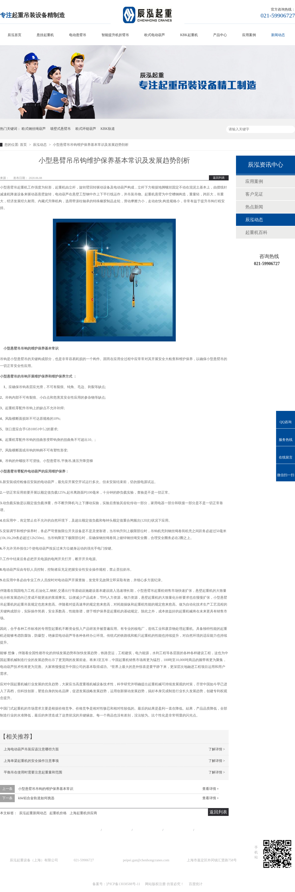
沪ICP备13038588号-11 (123, 884)
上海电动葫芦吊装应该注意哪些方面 (31, 749)
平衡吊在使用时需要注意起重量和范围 (33, 772)
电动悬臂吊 (77, 35)
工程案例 (147, 830)
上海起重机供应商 (83, 813)
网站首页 (86, 830)
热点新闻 (254, 206)
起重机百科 (256, 232)
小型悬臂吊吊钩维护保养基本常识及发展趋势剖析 (91, 145)
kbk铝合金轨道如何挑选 (36, 798)
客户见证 (254, 194)
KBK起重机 (189, 35)
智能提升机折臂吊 (115, 35)
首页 (24, 145)
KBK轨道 (108, 129)
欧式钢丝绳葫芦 (34, 129)
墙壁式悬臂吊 (60, 129)
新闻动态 (278, 35)
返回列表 (219, 177)
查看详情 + (210, 789)
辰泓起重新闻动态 (33, 813)
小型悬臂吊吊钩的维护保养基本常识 (45, 789)
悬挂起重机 (45, 35)
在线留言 (209, 830)
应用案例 (249, 35)
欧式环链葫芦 (85, 129)
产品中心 (220, 35)
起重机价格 (58, 813)
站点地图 (178, 830)
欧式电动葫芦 (154, 35)
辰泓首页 (14, 35)
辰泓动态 (40, 145)
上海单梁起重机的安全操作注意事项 (31, 761)
